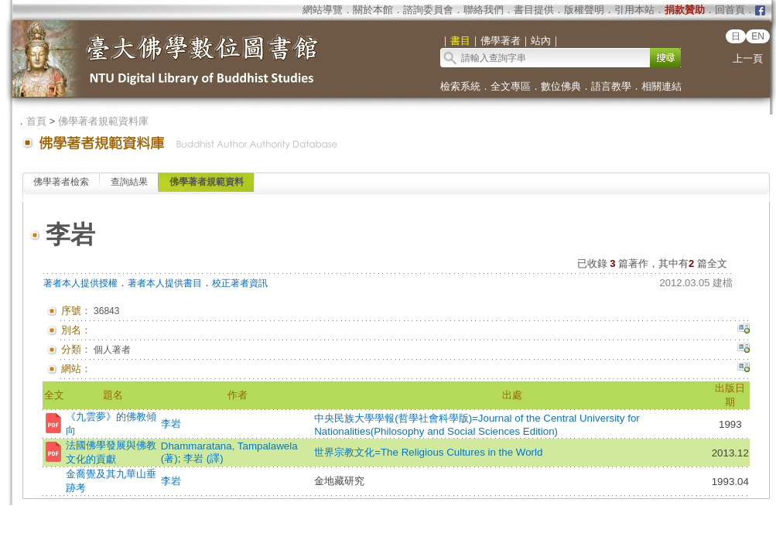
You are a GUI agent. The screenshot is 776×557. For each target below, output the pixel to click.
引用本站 (634, 9)
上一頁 (748, 58)
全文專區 (511, 86)
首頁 (36, 121)
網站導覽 (323, 9)
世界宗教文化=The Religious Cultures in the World (428, 452)
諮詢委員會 (428, 9)
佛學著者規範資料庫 (103, 121)
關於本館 (373, 9)
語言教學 (611, 86)
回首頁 (730, 9)
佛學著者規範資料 (206, 181)
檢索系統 (460, 86)
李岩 (171, 423)
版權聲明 (584, 9)
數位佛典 (561, 86)
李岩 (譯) (203, 458)
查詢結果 (129, 181)
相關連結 (661, 86)
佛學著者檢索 (61, 181)
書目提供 (534, 9)
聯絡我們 (483, 9)
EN (757, 36)
